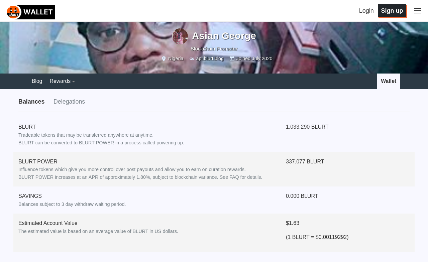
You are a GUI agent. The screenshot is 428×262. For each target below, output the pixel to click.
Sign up (394, 10)
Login (368, 10)
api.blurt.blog (210, 58)
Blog (37, 81)
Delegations (70, 102)
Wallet (389, 81)
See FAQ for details (240, 177)
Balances (31, 102)
